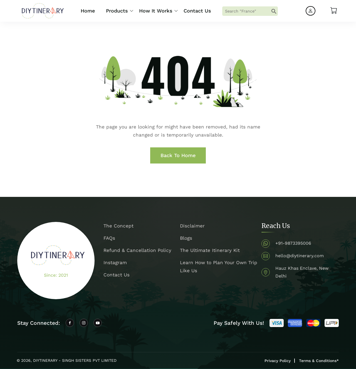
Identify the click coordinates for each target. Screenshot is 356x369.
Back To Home (178, 155)
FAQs (109, 238)
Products (117, 11)
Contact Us (197, 11)
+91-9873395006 (293, 243)
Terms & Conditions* (319, 360)
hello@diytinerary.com (299, 255)
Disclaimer (192, 226)
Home (88, 11)
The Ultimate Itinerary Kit (210, 250)
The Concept (118, 226)
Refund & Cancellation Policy (137, 250)
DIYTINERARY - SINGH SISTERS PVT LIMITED (75, 360)
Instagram (115, 262)
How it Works (155, 11)
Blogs (186, 238)
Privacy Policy (277, 360)
